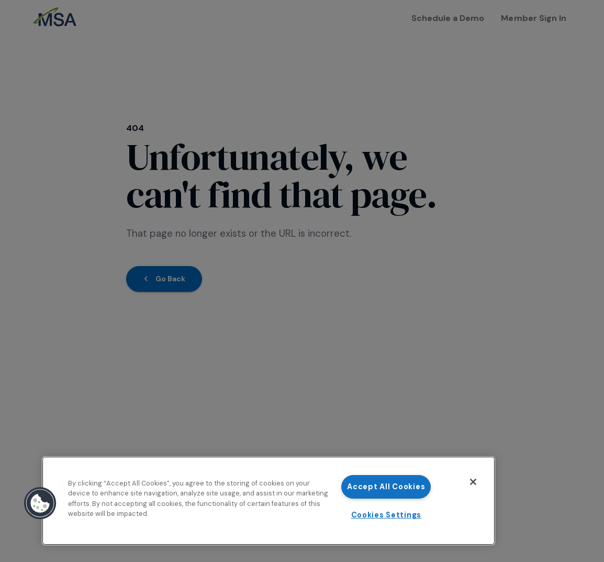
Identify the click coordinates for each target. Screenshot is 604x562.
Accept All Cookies (386, 486)
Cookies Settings (386, 515)
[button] (40, 503)
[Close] (473, 481)
